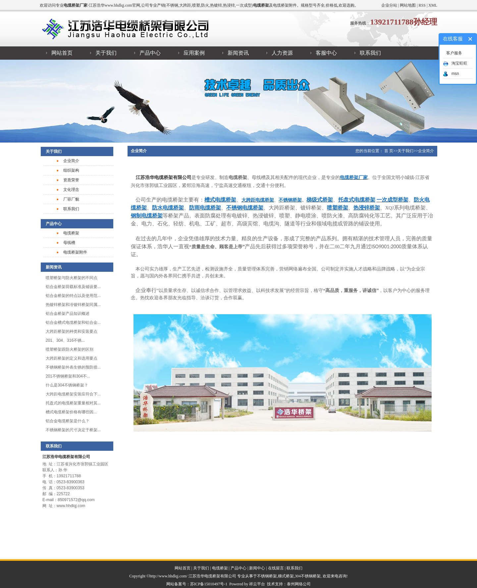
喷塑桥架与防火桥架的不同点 (71, 277)
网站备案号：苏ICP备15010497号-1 (197, 584)
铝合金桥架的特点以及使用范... (73, 295)
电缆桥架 (71, 233)
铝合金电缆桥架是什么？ (67, 421)
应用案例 (194, 53)
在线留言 (276, 568)
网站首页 (62, 53)
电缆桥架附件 (75, 252)
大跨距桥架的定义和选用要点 (71, 358)
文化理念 (71, 189)
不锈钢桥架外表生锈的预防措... (73, 367)
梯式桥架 (286, 576)
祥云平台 (257, 584)
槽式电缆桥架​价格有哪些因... (71, 412)
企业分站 (389, 5)
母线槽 (69, 242)
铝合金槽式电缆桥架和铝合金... (73, 322)
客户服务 (454, 53)
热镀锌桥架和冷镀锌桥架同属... (73, 304)
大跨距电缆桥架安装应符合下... (73, 394)
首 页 (388, 150)
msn (451, 73)
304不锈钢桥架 (308, 576)
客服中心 (326, 53)
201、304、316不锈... (65, 340)
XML (432, 5)
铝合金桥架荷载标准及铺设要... (73, 286)
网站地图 (408, 5)
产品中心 (150, 53)
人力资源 (282, 53)
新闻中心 (257, 568)
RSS (422, 5)
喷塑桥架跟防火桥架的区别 (69, 349)
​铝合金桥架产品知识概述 (67, 313)
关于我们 (106, 53)
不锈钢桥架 (267, 576)
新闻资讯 (238, 53)
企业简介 (71, 160)
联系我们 (370, 53)
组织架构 (71, 170)
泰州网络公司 (299, 584)
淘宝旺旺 (455, 63)
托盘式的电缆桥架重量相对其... (73, 403)
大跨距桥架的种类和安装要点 (71, 331)
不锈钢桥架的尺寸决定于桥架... (73, 430)
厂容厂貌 (71, 199)
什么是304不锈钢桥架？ (67, 385)
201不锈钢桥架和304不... (68, 376)
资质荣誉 (71, 180)
